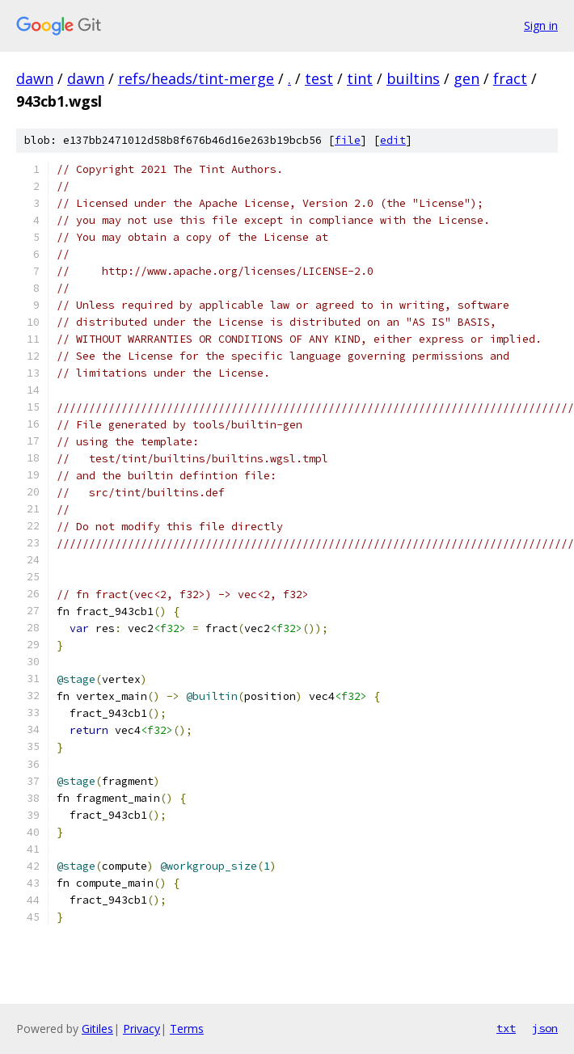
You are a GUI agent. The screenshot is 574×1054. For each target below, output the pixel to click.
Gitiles (97, 1028)
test (319, 78)
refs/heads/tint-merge (196, 78)
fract (510, 78)
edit (393, 140)
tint (360, 78)
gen (466, 78)
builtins (413, 78)
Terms (187, 1028)
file (348, 140)
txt (506, 1028)
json (545, 1028)
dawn (34, 78)
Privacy (141, 1028)
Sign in (541, 25)
